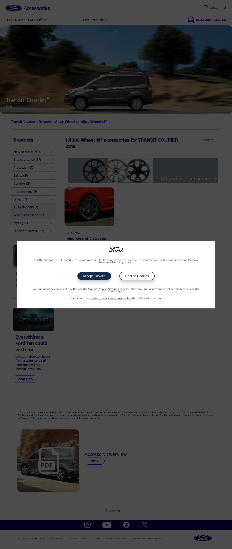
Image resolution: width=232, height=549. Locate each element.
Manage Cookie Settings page (107, 289)
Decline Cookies (137, 276)
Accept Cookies (94, 276)
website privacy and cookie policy (110, 298)
